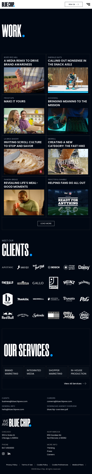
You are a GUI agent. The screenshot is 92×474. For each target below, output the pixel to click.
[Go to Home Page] (9, 4)
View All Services (75, 383)
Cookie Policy (42, 465)
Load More (46, 223)
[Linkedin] (9, 453)
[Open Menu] (88, 4)
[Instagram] (3, 453)
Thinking (51, 448)
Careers (51, 454)
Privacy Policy (11, 465)
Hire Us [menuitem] (74, 4)
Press (49, 451)
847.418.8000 (8, 448)
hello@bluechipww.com (13, 409)
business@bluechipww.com (14, 401)
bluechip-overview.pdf (57, 409)
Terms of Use (27, 465)
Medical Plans (77, 465)
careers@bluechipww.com (59, 401)
